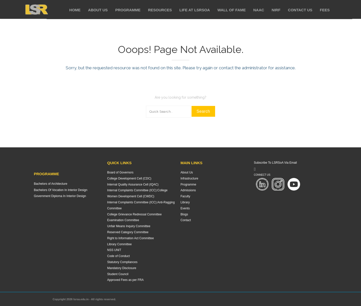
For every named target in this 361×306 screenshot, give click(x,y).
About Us (98, 10)
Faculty (185, 196)
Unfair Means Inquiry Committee (128, 226)
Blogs (184, 214)
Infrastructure (189, 178)
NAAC (258, 10)
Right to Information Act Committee (130, 238)
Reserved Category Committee (128, 232)
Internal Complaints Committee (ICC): (132, 190)
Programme (128, 10)
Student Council (118, 274)
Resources (160, 10)
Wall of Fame (231, 10)
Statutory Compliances (122, 262)
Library (185, 202)
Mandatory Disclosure (121, 268)
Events (185, 208)
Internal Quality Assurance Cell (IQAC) (133, 184)
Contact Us (300, 10)
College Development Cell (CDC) (129, 178)
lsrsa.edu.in (81, 299)
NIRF (276, 10)
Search (203, 111)
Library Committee (119, 244)
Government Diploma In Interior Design (60, 196)
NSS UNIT (114, 250)
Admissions (188, 190)
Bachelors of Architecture (50, 184)
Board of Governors (120, 172)
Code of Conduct (118, 256)
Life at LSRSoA (194, 10)
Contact (185, 220)
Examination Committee (123, 220)
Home (74, 10)
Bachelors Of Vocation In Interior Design (60, 190)
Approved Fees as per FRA (125, 280)
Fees (325, 10)
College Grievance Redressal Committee (134, 214)
